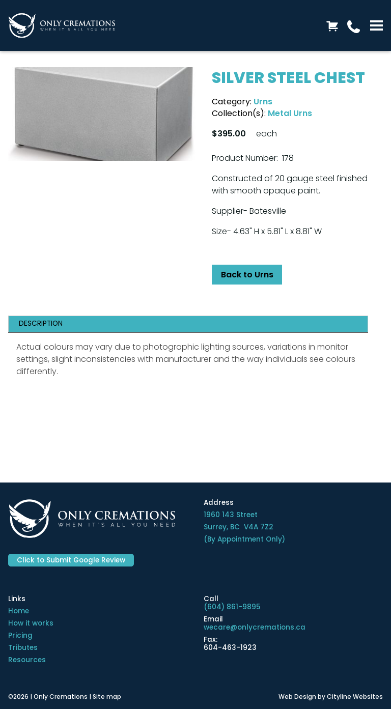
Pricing (20, 635)
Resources (27, 660)
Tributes (23, 648)
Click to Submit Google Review (71, 560)
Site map (107, 696)
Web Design (297, 696)
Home (18, 611)
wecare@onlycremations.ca (254, 627)
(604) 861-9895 (232, 607)
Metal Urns (290, 113)
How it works (30, 623)
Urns (263, 101)
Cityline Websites (355, 696)
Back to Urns (247, 274)
